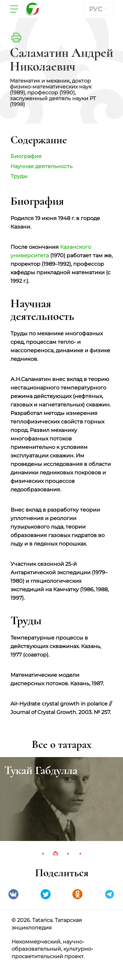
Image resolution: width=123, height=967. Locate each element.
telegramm (109, 894)
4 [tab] (80, 853)
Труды (19, 176)
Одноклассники (77, 894)
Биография (26, 156)
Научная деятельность (41, 166)
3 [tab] (68, 853)
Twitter (45, 894)
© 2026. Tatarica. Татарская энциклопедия (46, 924)
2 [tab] (55, 853)
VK (13, 894)
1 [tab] (43, 853)
